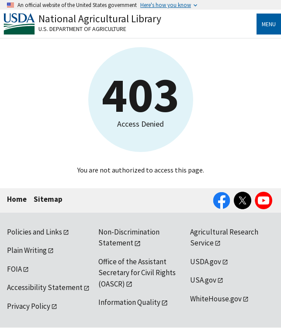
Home (17, 199)
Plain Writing (27, 250)
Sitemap (48, 199)
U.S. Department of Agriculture (82, 29)
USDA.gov (205, 261)
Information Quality (129, 302)
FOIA (14, 269)
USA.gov (203, 280)
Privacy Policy (28, 306)
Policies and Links (34, 232)
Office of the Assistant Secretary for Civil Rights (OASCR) (137, 273)
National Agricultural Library (99, 18)
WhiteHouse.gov (216, 299)
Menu (269, 24)
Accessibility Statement (45, 287)
